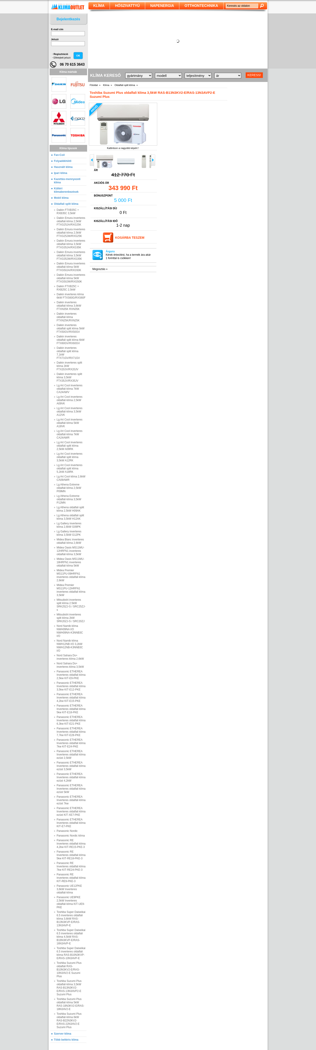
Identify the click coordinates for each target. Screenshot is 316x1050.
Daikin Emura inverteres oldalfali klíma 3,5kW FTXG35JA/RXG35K (71, 244)
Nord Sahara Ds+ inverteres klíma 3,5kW (70, 665)
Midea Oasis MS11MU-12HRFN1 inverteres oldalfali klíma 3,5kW (70, 551)
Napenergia (162, 6)
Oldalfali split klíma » (126, 85)
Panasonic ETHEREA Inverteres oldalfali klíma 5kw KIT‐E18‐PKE (71, 709)
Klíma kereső (105, 75)
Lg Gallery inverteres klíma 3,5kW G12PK (69, 533)
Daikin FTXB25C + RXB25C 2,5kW (68, 288)
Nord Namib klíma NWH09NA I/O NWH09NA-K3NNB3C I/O (70, 631)
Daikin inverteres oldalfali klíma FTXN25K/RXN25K (68, 317)
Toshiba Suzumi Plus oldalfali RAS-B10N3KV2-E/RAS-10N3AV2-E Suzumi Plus (69, 969)
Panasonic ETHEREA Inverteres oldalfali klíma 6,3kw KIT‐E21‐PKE (71, 720)
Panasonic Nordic (67, 830)
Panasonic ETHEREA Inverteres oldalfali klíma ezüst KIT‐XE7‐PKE (71, 811)
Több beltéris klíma (66, 1039)
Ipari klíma (60, 173)
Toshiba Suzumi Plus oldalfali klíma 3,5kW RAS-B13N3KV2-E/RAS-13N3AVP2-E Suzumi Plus (69, 987)
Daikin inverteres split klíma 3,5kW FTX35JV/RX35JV (69, 377)
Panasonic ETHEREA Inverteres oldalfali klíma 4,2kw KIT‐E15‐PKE (71, 698)
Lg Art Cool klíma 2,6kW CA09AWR (71, 478)
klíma (99, 6)
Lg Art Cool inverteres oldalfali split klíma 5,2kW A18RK (69, 468)
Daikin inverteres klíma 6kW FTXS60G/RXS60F (71, 296)
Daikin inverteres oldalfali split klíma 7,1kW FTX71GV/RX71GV (68, 353)
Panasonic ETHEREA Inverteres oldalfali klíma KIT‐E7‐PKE (71, 823)
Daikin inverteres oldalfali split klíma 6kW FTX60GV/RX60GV (71, 340)
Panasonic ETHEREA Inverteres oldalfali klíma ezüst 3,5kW (71, 766)
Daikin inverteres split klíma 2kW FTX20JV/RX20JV (69, 366)
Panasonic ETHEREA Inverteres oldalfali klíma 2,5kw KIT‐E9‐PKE (71, 675)
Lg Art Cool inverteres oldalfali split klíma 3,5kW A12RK (69, 457)
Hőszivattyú (127, 6)
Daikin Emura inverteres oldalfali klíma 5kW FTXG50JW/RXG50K (71, 278)
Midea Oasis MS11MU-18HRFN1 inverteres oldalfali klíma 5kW (70, 562)
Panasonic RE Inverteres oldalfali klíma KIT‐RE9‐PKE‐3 (71, 878)
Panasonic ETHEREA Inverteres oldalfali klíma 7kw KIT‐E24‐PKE (71, 743)
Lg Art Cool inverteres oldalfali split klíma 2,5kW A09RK (69, 446)
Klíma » (107, 85)
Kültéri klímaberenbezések (66, 190)
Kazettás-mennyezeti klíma (67, 181)
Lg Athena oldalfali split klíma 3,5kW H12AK (70, 517)
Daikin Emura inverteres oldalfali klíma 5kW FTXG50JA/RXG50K (71, 267)
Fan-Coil (59, 155)
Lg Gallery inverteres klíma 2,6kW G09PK (69, 525)
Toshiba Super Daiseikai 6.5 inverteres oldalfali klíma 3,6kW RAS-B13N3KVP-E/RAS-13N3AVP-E (71, 918)
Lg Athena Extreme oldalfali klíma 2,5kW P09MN (69, 488)
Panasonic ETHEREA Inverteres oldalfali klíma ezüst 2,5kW (71, 754)
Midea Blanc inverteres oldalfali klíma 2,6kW (70, 541)
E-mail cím (57, 29)
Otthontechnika (201, 6)
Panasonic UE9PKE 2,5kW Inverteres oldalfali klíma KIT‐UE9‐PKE (71, 902)
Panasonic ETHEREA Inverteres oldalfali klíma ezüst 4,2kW (71, 777)
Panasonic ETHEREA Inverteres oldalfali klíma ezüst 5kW (71, 789)
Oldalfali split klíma (66, 203)
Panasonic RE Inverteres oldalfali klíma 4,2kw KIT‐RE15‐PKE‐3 (71, 844)
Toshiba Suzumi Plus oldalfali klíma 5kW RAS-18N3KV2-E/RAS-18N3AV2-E (70, 1004)
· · (61, 56)
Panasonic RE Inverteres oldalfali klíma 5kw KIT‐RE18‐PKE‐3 (71, 855)
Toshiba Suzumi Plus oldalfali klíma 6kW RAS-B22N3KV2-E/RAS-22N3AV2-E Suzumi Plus (69, 1020)
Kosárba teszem (129, 237)
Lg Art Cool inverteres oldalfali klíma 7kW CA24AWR (69, 434)
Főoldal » (95, 85)
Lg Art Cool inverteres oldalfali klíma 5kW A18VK (69, 423)
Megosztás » (100, 269)
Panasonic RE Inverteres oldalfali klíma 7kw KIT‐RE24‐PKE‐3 (71, 866)
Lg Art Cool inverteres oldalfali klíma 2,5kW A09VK (69, 400)
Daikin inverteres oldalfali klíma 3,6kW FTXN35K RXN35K (69, 306)
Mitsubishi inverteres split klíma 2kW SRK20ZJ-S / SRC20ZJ (71, 618)
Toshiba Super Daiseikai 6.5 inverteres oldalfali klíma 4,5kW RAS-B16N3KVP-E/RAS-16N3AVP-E (71, 937)
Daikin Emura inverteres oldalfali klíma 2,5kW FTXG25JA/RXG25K (71, 221)
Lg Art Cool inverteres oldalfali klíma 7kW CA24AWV (69, 389)
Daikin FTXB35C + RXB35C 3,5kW (68, 211)
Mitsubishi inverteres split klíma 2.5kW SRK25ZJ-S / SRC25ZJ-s (71, 604)
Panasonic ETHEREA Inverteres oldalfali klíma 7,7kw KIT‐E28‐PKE (71, 732)
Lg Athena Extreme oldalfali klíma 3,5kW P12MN (69, 499)
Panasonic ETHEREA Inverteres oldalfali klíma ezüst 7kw (71, 800)
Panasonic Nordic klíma (71, 835)
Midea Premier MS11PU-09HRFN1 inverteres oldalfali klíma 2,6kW (71, 575)
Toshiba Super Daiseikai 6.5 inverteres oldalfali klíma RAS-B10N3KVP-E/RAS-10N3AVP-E (71, 953)
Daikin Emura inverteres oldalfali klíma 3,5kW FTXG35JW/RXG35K (71, 255)
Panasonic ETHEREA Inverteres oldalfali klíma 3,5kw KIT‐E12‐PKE (71, 686)
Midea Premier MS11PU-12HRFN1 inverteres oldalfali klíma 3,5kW (71, 590)
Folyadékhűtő (62, 161)
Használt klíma (63, 167)
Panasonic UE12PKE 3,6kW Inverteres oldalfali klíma (69, 889)
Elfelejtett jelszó (62, 57)
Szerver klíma (62, 1033)
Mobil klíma (61, 197)
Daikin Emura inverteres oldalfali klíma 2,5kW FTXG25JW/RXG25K (71, 233)
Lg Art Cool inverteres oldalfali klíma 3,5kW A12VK (69, 411)
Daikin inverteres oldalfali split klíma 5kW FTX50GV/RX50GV (71, 328)
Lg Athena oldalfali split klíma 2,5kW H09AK (70, 509)
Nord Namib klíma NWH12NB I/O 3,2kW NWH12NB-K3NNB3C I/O (70, 645)
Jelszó (55, 39)
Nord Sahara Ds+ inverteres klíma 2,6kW (70, 657)
